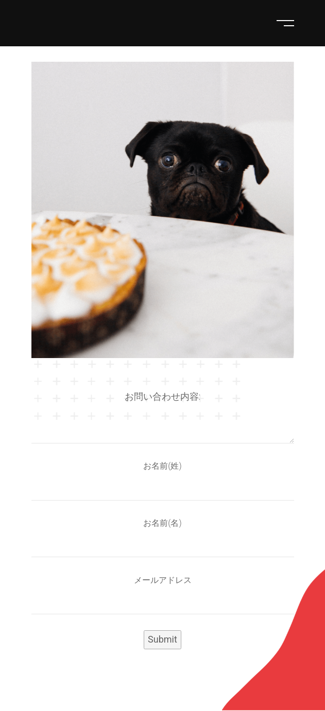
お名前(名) (162, 523)
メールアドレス (163, 580)
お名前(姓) (162, 466)
